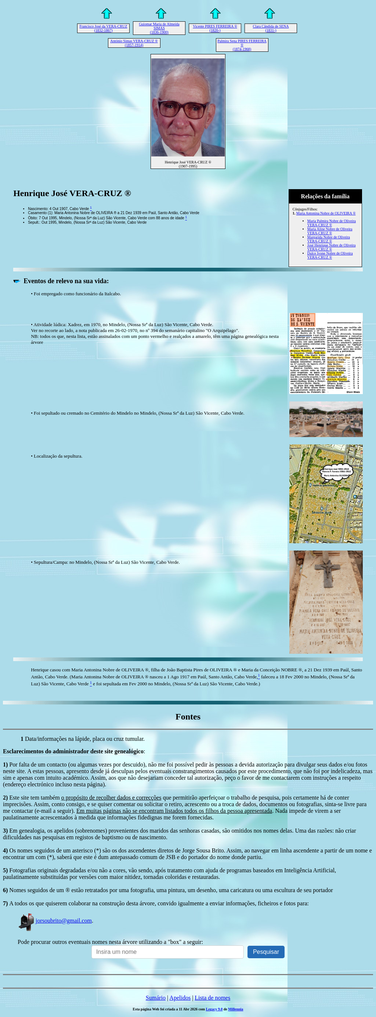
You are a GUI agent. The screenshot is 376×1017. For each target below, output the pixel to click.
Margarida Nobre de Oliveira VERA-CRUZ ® (328, 239)
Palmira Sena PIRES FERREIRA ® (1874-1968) (242, 45)
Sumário (156, 998)
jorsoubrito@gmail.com (55, 920)
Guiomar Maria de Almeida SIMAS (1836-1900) (159, 28)
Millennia (235, 1009)
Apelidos (180, 998)
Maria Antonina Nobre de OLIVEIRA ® (326, 213)
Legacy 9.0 (214, 1009)
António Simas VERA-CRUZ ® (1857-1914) (134, 43)
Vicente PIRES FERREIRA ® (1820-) (215, 28)
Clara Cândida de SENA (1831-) (271, 28)
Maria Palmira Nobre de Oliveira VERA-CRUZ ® (331, 223)
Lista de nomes (212, 998)
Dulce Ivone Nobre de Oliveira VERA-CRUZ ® (330, 255)
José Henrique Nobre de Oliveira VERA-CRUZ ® (331, 247)
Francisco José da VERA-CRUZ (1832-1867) (103, 28)
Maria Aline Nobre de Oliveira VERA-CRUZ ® (329, 231)
